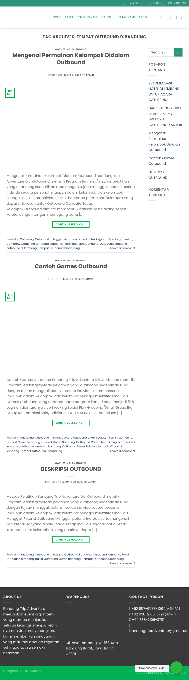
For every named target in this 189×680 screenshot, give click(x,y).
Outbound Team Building (79, 446)
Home (57, 17)
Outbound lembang (106, 554)
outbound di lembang (21, 248)
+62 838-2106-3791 (148, 619)
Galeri (106, 17)
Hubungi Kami (125, 17)
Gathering (62, 49)
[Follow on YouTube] (183, 17)
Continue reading (71, 224)
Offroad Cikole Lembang (23, 442)
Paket (69, 17)
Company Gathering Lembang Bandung (34, 244)
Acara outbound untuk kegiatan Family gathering (98, 239)
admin (90, 75)
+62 (135, 614)
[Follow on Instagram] (177, 17)
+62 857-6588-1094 (148, 608)
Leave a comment (122, 248)
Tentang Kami (87, 17)
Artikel (144, 17)
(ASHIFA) (172, 608)
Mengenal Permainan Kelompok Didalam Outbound (71, 58)
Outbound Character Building (96, 442)
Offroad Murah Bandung (58, 442)
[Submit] (178, 52)
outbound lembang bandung (40, 446)
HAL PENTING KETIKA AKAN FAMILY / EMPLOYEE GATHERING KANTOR (165, 116)
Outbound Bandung (113, 244)
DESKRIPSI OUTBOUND (70, 469)
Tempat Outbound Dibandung (59, 248)
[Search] (161, 17)
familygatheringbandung (80, 244)
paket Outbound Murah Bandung (58, 559)
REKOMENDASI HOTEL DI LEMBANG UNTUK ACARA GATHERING (164, 91)
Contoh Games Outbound (71, 266)
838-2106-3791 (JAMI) (157, 614)
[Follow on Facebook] (171, 17)
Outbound (79, 49)
